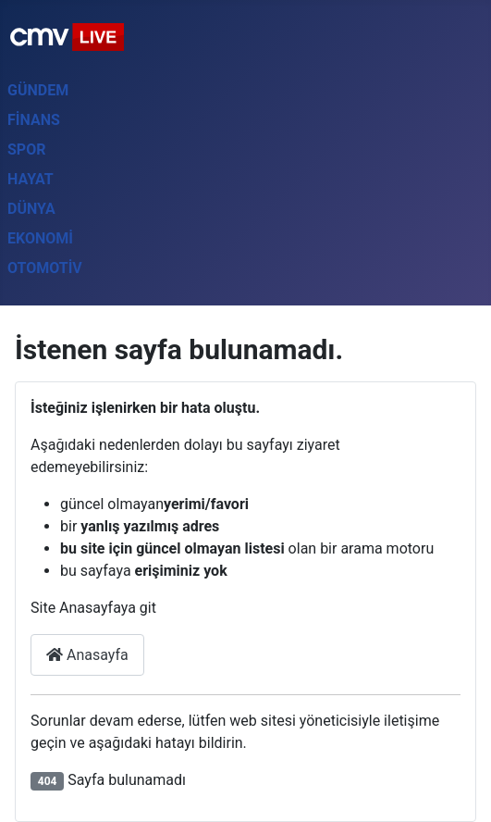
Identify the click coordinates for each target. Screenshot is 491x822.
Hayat (30, 179)
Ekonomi (40, 238)
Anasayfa (87, 655)
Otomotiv (44, 268)
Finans (33, 120)
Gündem (37, 90)
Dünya (31, 209)
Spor (26, 149)
